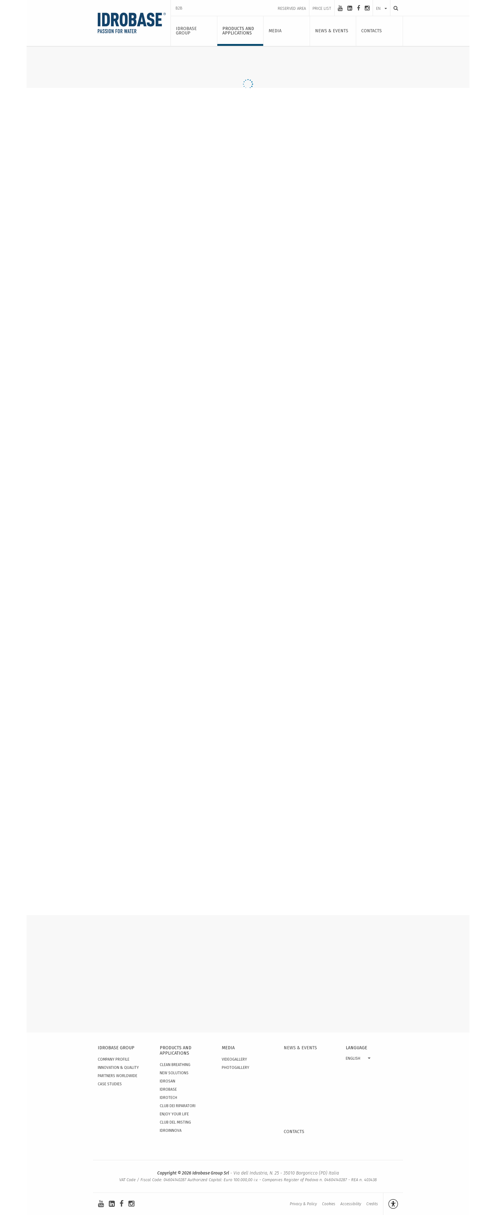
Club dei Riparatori (177, 1106)
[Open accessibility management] (390, 1204)
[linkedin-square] (349, 8)
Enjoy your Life (174, 1114)
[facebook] (358, 8)
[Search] (394, 8)
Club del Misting (175, 1122)
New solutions (174, 1073)
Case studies (110, 1084)
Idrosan (167, 1081)
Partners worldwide (117, 1076)
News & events (300, 1048)
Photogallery (235, 1067)
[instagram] (367, 8)
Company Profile (113, 1059)
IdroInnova (171, 1130)
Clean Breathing (175, 1065)
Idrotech (168, 1097)
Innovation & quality (118, 1067)
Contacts (294, 1131)
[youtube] (340, 8)
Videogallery (234, 1059)
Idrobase (168, 1089)
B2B (179, 8)
